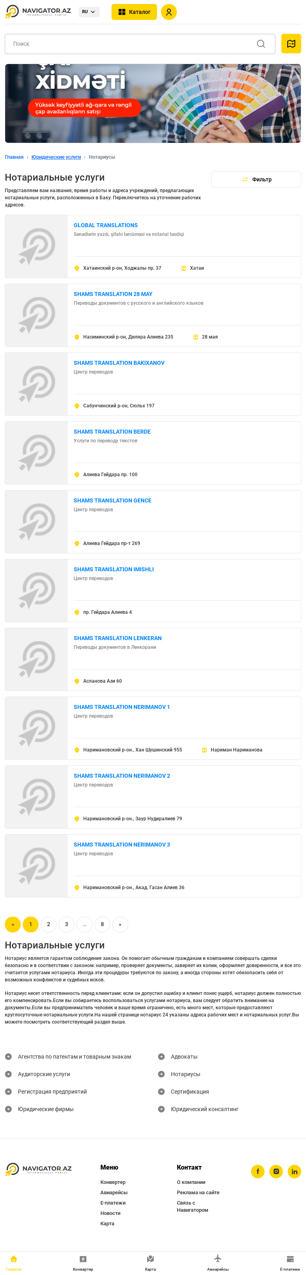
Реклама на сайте (198, 1192)
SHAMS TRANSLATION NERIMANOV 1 (122, 707)
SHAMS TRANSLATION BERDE (112, 431)
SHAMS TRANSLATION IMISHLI (114, 569)
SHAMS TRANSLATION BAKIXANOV (119, 363)
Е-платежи (113, 1203)
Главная (14, 157)
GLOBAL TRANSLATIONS (106, 225)
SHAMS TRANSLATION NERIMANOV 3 (122, 844)
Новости (110, 1213)
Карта (107, 1223)
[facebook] (258, 1171)
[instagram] (276, 1171)
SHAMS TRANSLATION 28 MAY (113, 294)
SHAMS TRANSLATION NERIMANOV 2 (122, 776)
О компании (191, 1182)
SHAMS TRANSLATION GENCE (112, 500)
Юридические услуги (56, 157)
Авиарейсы (114, 1192)
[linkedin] (294, 1171)
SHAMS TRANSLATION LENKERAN (118, 638)
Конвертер (113, 1182)
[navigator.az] (38, 1170)
